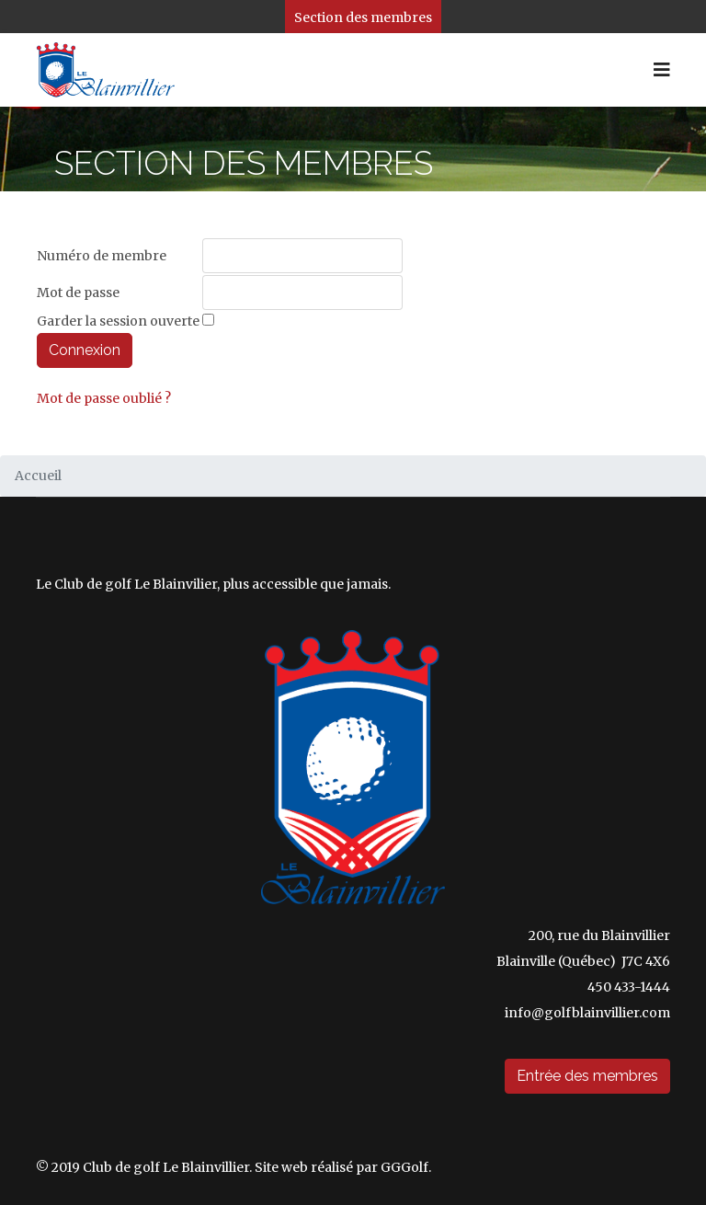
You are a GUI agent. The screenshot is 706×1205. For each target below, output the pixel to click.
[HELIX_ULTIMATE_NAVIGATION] (662, 70)
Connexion (84, 350)
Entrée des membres (587, 1075)
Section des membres (363, 17)
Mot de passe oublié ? (104, 398)
